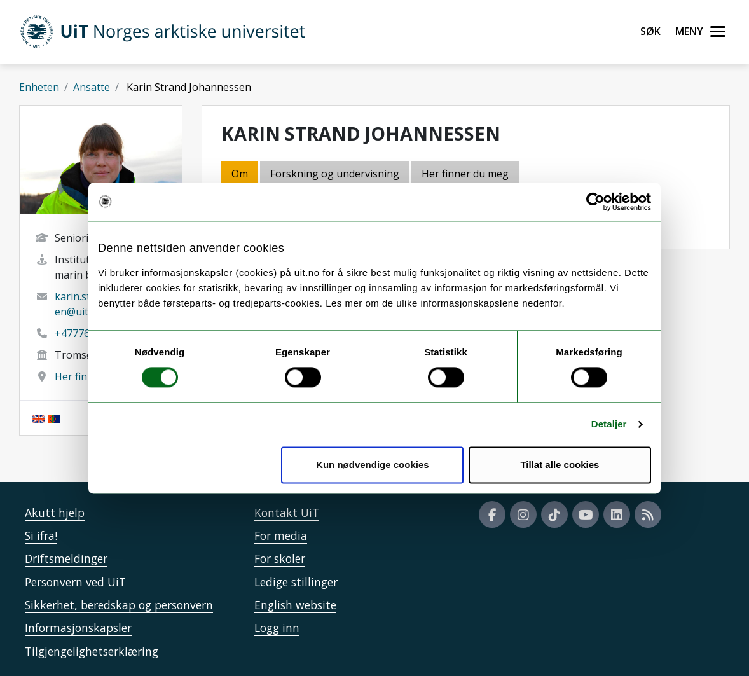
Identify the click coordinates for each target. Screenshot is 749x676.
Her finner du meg (465, 174)
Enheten (39, 87)
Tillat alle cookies (559, 464)
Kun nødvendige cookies (372, 464)
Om (239, 174)
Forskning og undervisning (334, 174)
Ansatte (91, 87)
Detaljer (609, 424)
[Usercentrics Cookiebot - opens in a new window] (595, 201)
